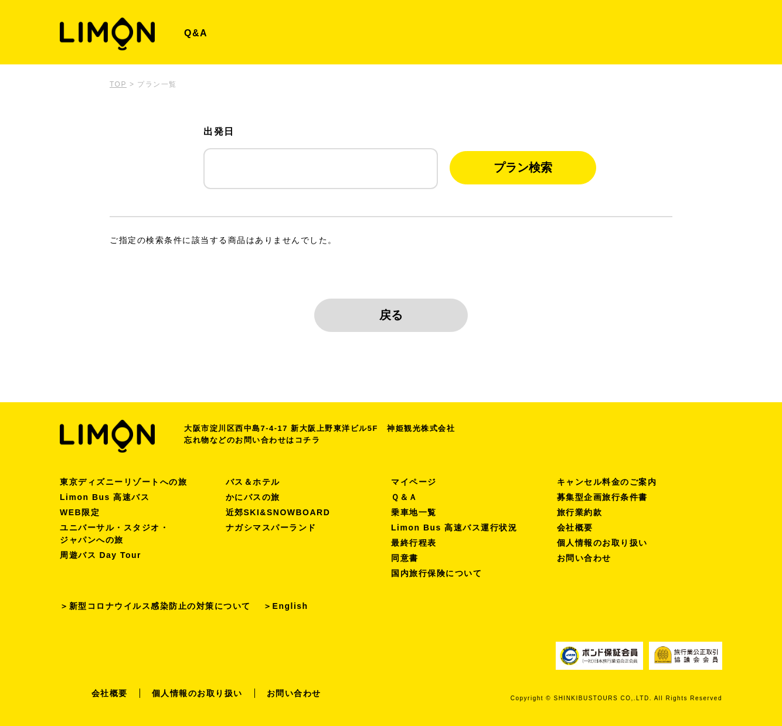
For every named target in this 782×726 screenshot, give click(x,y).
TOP (118, 84)
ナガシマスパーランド (271, 527)
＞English (285, 606)
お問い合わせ (584, 558)
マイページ (414, 482)
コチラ (308, 440)
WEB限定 (80, 512)
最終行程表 (414, 542)
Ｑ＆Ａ (404, 497)
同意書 (405, 558)
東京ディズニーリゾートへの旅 (123, 482)
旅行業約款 (580, 512)
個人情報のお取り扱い (602, 542)
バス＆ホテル (253, 482)
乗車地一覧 (414, 512)
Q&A (196, 33)
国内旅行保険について (436, 573)
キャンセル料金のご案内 (607, 482)
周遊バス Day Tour (100, 555)
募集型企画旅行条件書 (602, 497)
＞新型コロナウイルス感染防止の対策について (155, 606)
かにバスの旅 (253, 497)
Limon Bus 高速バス (104, 497)
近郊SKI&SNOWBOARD (278, 512)
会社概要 (575, 527)
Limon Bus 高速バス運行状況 (454, 527)
